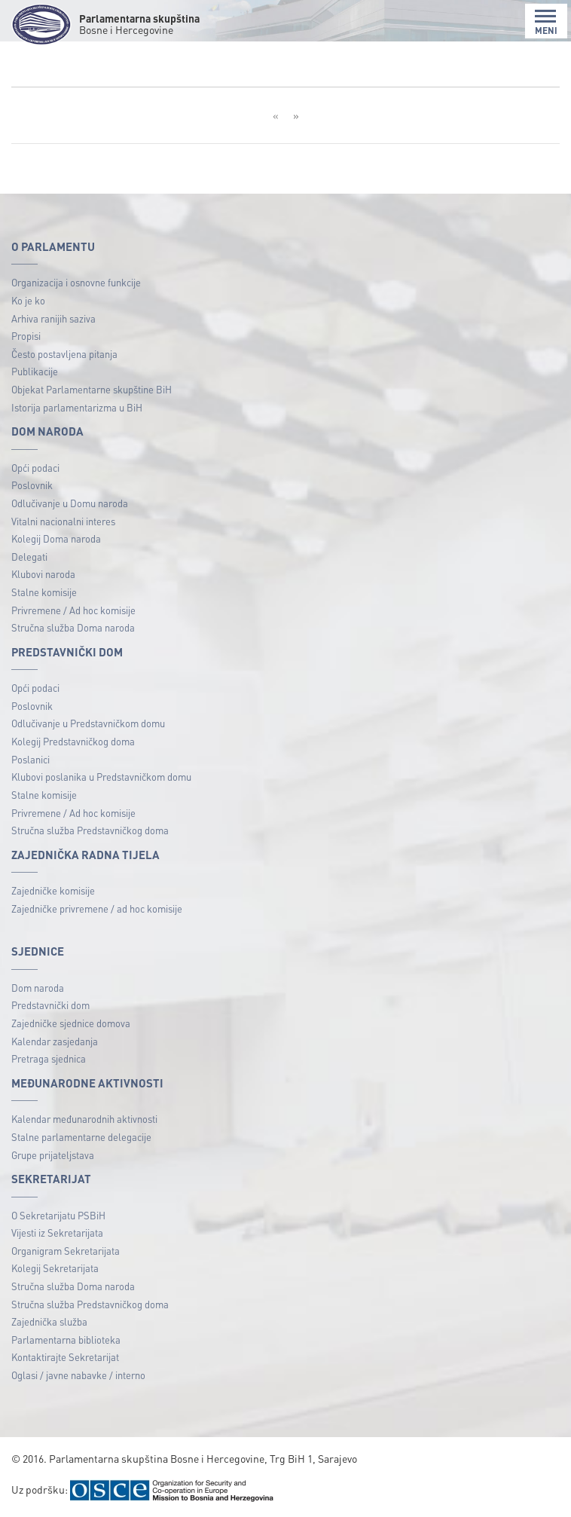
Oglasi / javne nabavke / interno (78, 1375)
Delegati (29, 556)
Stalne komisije (44, 592)
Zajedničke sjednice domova (70, 1023)
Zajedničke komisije (53, 890)
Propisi (26, 335)
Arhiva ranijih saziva (53, 318)
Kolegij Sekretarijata (55, 1268)
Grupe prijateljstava (52, 1154)
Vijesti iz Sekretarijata (57, 1232)
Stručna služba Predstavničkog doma (90, 830)
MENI (546, 22)
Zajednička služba (49, 1321)
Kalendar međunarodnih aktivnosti (84, 1118)
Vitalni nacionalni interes (63, 521)
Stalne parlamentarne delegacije (81, 1136)
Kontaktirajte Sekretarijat (65, 1356)
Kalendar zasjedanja (54, 1041)
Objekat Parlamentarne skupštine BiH (91, 389)
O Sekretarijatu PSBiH (58, 1215)
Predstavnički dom (50, 1005)
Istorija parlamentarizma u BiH (76, 407)
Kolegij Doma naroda (56, 538)
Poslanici (30, 759)
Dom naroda (37, 987)
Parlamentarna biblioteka (66, 1339)
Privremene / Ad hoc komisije (73, 610)
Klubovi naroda (43, 573)
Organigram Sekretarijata (65, 1250)
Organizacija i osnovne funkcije (76, 282)
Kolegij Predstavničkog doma (73, 741)
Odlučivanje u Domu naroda (69, 503)
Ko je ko (28, 300)
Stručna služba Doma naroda (73, 627)
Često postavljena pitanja (64, 353)
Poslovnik (32, 485)
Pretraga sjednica (48, 1058)
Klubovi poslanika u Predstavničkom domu (101, 776)
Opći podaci (35, 467)
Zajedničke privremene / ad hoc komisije (96, 908)
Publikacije (34, 371)
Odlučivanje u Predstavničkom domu (88, 723)
